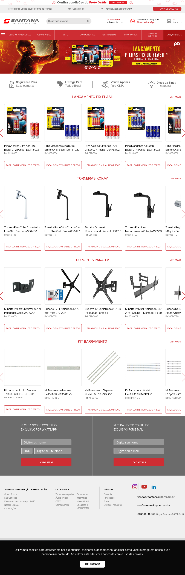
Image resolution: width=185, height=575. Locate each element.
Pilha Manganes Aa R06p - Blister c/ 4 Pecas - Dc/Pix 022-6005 (143, 148)
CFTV (65, 35)
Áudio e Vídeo (44, 35)
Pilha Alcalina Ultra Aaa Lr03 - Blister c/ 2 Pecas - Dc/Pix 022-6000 (22, 148)
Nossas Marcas (11, 505)
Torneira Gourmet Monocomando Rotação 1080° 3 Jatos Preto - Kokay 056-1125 (103, 229)
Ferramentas (109, 35)
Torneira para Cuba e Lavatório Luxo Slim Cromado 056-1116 (21, 229)
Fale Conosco (10, 498)
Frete (106, 501)
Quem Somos (10, 494)
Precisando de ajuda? (148, 21)
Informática (131, 35)
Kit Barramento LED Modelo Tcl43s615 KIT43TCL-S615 (20, 392)
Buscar (89, 20)
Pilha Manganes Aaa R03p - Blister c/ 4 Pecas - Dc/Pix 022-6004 (62, 148)
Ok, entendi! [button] (92, 564)
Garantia (108, 494)
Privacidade (109, 498)
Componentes (87, 35)
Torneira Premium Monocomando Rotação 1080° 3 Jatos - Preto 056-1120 (143, 229)
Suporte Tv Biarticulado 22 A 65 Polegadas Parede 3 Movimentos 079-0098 (103, 311)
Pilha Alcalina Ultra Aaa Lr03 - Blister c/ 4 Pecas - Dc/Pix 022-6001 (102, 148)
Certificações (10, 508)
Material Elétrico (153, 35)
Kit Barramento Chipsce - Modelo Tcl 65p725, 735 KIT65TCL (99, 393)
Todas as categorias (19, 35)
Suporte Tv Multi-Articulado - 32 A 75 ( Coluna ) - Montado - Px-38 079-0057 (143, 311)
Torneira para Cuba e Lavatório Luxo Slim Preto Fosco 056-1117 (62, 229)
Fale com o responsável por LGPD (19, 501)
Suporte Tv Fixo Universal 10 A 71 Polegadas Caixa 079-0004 (22, 311)
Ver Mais (175, 97)
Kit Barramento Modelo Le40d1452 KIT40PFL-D (58, 392)
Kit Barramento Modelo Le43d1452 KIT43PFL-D (138, 392)
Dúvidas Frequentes (113, 505)
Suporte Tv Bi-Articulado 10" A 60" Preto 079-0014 (62, 311)
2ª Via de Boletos (169, 9)
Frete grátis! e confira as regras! (30, 9)
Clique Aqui (165, 86)
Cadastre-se (79, 9)
